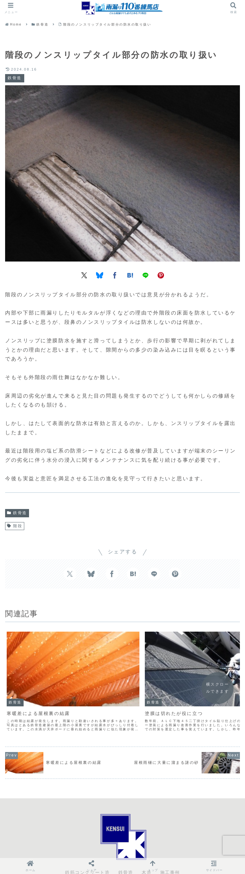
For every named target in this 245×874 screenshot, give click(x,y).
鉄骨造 (17, 513)
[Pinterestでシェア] (161, 275)
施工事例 (170, 847)
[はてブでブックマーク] (130, 275)
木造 (147, 847)
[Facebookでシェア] (115, 275)
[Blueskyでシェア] (99, 275)
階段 (14, 526)
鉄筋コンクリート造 (87, 847)
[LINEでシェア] (145, 275)
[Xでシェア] (84, 275)
